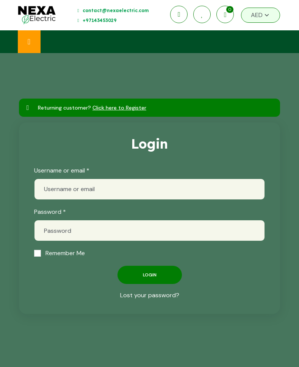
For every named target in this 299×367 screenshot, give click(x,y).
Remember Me (65, 253)
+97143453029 (100, 20)
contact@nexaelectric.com (116, 10)
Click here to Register (119, 107)
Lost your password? (149, 295)
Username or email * (61, 170)
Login (150, 275)
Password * (50, 212)
